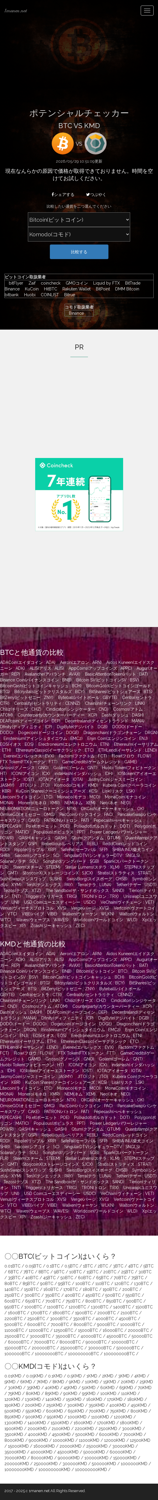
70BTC (120, 1277)
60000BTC (18, 1342)
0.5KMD (74, 1376)
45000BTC (116, 1336)
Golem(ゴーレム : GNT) (75, 767)
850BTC (114, 1301)
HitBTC (49, 289)
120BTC (121, 1283)
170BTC (70, 1289)
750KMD (118, 1411)
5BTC (148, 1266)
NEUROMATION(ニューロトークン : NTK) (38, 808)
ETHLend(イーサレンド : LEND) (127, 750)
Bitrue (67, 294)
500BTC (113, 1295)
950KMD (55, 1417)
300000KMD (74, 1463)
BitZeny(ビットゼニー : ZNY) (26, 697)
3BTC (118, 1266)
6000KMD (109, 1434)
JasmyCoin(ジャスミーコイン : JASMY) (36, 1076)
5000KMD (84, 1434)
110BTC (102, 1283)
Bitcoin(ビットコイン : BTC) (102, 971)
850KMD (12, 1417)
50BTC (66, 1277)
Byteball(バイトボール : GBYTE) (87, 697)
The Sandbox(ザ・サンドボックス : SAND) (85, 890)
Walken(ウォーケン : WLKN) (88, 914)
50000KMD (94, 1452)
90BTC (46, 1283)
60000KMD (121, 1452)
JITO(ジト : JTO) (34, 785)
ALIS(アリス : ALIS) (47, 668)
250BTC (12, 1295)
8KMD (58, 1382)
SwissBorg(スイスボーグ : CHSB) (97, 878)
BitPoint (101, 289)
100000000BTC (83, 1353)
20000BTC (138, 1330)
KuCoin (30, 289)
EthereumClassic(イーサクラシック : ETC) (55, 750)
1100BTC (55, 1307)
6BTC (13, 1272)
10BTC (75, 1272)
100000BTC (123, 1342)
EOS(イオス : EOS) (17, 744)
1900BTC (84, 1312)
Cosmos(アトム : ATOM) (45, 1006)
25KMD (146, 1382)
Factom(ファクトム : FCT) (83, 756)
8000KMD (14, 1440)
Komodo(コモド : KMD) (76, 785)
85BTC (29, 1283)
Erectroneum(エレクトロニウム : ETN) (73, 744)
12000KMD (114, 1440)
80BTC (11, 1283)
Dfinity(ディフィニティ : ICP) (26, 726)
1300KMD (13, 1422)
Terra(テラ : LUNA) (94, 884)
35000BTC (65, 1336)
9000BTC (106, 1324)
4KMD (140, 1376)
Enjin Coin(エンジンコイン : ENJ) (117, 738)
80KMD (33, 1393)
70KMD (145, 1387)
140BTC (11, 1289)
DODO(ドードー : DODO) (23, 1024)
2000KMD (37, 1428)
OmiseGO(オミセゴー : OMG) (27, 814)
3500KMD (13, 1434)
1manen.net (15, 10)
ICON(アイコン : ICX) (30, 773)
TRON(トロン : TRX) (100, 896)
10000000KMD (19, 1469)
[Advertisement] (79, 65)
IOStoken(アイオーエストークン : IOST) (56, 1070)
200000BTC (43, 1348)
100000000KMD (54, 1469)
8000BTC (83, 1324)
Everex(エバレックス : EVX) (29, 756)
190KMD (12, 1405)
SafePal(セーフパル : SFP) (84, 849)
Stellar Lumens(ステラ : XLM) (92, 867)
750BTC (73, 1301)
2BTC (103, 1266)
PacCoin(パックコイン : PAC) (86, 814)
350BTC (52, 1295)
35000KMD (15, 1452)
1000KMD (77, 1417)
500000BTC (128, 1348)
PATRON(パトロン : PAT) (66, 820)
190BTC (110, 1289)
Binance (74, 313)
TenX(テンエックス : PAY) (49, 884)
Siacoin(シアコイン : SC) (37, 855)
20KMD (128, 1382)
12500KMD (140, 1440)
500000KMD (104, 1463)
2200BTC (13, 1318)
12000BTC (39, 1330)
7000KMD (132, 1434)
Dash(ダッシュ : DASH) (123, 715)
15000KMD (18, 1446)
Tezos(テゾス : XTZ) (22, 890)
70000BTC (44, 1342)
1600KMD (83, 1422)
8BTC (43, 1272)
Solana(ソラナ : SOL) (19, 861)
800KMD (138, 1411)
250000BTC (71, 1348)
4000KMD (37, 1434)
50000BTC (142, 1336)
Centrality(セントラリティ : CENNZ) (47, 703)
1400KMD (37, 1422)
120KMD (12, 1399)
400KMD (117, 1405)
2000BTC (106, 1312)
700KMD (97, 1411)
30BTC (145, 1272)
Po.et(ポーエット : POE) (47, 826)
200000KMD (16, 1463)
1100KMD (100, 1417)
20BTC (109, 1272)
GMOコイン (75, 283)
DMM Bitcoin (125, 289)
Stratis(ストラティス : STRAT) (125, 873)
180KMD (135, 1399)
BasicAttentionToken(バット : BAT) (116, 674)
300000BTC (100, 1348)
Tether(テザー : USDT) (136, 884)
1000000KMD (134, 1463)
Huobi (28, 294)
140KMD (53, 1399)
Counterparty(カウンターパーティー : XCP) (57, 715)
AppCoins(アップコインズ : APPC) (100, 668)
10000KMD (63, 1440)
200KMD (33, 1405)
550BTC (132, 1295)
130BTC (141, 1283)
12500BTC (63, 1330)
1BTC (88, 1266)
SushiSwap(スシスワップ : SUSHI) (31, 878)
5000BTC (13, 1324)
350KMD (97, 1405)
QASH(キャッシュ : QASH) (42, 838)
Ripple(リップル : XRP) (35, 849)
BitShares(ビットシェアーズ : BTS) (120, 691)
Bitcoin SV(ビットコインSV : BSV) (107, 680)
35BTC (14, 1277)
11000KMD (89, 1440)
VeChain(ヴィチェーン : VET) (127, 902)
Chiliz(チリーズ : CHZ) (20, 709)
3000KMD (131, 1428)
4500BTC (128, 1318)
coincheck (49, 283)
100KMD (108, 1393)
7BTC (28, 1272)
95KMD (89, 1393)
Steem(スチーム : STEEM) (36, 867)
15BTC (92, 1272)
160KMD (94, 1399)
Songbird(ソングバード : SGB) (71, 861)
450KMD (139, 1405)
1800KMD (129, 1422)
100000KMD (96, 1458)
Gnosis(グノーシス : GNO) (24, 767)
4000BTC (105, 1318)
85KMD (52, 1393)
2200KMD (84, 1428)
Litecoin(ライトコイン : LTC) (26, 797)
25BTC (127, 1272)
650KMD (76, 1411)
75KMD (14, 1393)
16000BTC (113, 1330)
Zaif (30, 283)
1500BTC (144, 1307)
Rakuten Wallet (75, 289)
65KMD (126, 1387)
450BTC (93, 1295)
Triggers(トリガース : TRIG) (51, 896)
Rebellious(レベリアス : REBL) (70, 843)
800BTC (93, 1301)
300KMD (75, 1405)
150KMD (73, 1399)
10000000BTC (49, 1353)
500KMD (12, 1411)
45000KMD (68, 1452)
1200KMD (123, 1417)
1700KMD (106, 1422)
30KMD (15, 1387)
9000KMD (38, 1440)
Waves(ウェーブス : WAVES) (42, 919)
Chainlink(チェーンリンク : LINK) (115, 703)
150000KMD (125, 1458)
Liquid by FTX (105, 283)
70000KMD (15, 1458)
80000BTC (70, 1342)
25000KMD (97, 1446)
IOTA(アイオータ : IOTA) (61, 779)
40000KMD (41, 1452)
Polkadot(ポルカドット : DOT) (102, 826)
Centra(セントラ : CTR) (40, 994)
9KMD (74, 1382)
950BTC (12, 1307)
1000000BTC (17, 1353)
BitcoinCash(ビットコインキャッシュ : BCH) (40, 685)
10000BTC (130, 1324)
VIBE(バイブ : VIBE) (39, 914)
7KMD (42, 1382)
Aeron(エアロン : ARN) (81, 662)
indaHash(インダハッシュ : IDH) (84, 773)
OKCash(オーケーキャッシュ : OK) (112, 808)
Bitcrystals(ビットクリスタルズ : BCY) (49, 691)
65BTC (102, 1277)
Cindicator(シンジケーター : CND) (77, 709)
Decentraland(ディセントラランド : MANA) (105, 721)
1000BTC (33, 1307)
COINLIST (48, 294)
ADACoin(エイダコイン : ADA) (27, 662)
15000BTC (88, 1330)
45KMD (70, 1387)
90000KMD (69, 1458)
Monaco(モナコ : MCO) (78, 797)
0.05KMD (34, 1376)
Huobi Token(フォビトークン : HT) (32, 1064)
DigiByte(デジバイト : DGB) (82, 726)
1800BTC (61, 1312)
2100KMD (61, 1428)
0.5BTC (71, 1266)
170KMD (115, 1399)
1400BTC (122, 1307)
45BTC (49, 1277)
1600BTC (17, 1312)
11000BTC (14, 1330)
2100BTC (129, 1312)
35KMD (33, 1387)
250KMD (54, 1405)
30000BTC (40, 1336)
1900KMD (13, 1428)
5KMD (10, 1382)
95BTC (64, 1283)
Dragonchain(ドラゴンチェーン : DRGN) (121, 732)
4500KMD (61, 1434)
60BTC (84, 1277)
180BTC (90, 1289)
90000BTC (96, 1342)
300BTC (32, 1295)
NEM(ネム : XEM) (80, 802)
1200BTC (77, 1307)
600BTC (12, 1301)
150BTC (31, 1289)
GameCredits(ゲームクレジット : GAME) (99, 762)
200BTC (130, 1289)
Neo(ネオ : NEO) (115, 802)
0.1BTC (53, 1266)
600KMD (54, 1411)
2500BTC (36, 1318)
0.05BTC (33, 1266)
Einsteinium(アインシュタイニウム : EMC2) (43, 738)
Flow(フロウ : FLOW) (131, 756)
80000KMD (42, 1458)
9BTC (59, 1272)
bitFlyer (14, 283)
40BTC (31, 1277)
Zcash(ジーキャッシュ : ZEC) (57, 925)
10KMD (91, 1382)
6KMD (26, 1382)
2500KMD (107, 1428)
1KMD (91, 1376)
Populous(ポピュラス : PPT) (59, 832)
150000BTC (15, 1348)
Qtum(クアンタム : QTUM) (96, 838)
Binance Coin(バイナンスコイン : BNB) (36, 680)
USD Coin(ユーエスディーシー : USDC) (60, 902)
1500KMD (60, 1422)
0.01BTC (12, 1266)
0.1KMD (55, 1376)
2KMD (107, 1376)
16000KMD (44, 1446)
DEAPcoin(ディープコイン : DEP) (30, 721)
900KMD (34, 1417)
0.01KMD (12, 1376)
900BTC (134, 1301)
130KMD (33, 1399)
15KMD (109, 1382)
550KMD (33, 1411)
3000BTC (59, 1318)
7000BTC (60, 1324)
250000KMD (46, 1463)
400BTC (73, 1295)
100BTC (83, 1283)
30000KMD (123, 1446)
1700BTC (39, 1312)
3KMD (124, 1376)
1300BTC (99, 1307)
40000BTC (91, 1336)
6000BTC (36, 1324)
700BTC (53, 1301)
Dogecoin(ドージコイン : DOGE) (48, 732)
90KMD (70, 1393)
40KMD (52, 1387)
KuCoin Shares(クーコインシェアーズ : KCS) (57, 791)
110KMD (128, 1393)
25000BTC (14, 1336)
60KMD (107, 1387)
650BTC (33, 1301)
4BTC (133, 1266)
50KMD (89, 1387)
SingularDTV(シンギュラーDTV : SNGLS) (102, 855)
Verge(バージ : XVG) (90, 908)
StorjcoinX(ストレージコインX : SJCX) (58, 873)
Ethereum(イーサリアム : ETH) (28, 1041)
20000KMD (70, 1446)
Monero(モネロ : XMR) (39, 802)
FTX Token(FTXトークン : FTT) (28, 762)
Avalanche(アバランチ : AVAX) (52, 674)
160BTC (51, 1289)
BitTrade (131, 283)
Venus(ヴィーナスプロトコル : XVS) (33, 908)
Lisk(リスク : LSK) (118, 791)
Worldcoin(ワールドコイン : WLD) (105, 919)
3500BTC (82, 1318)
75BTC (137, 1277)
